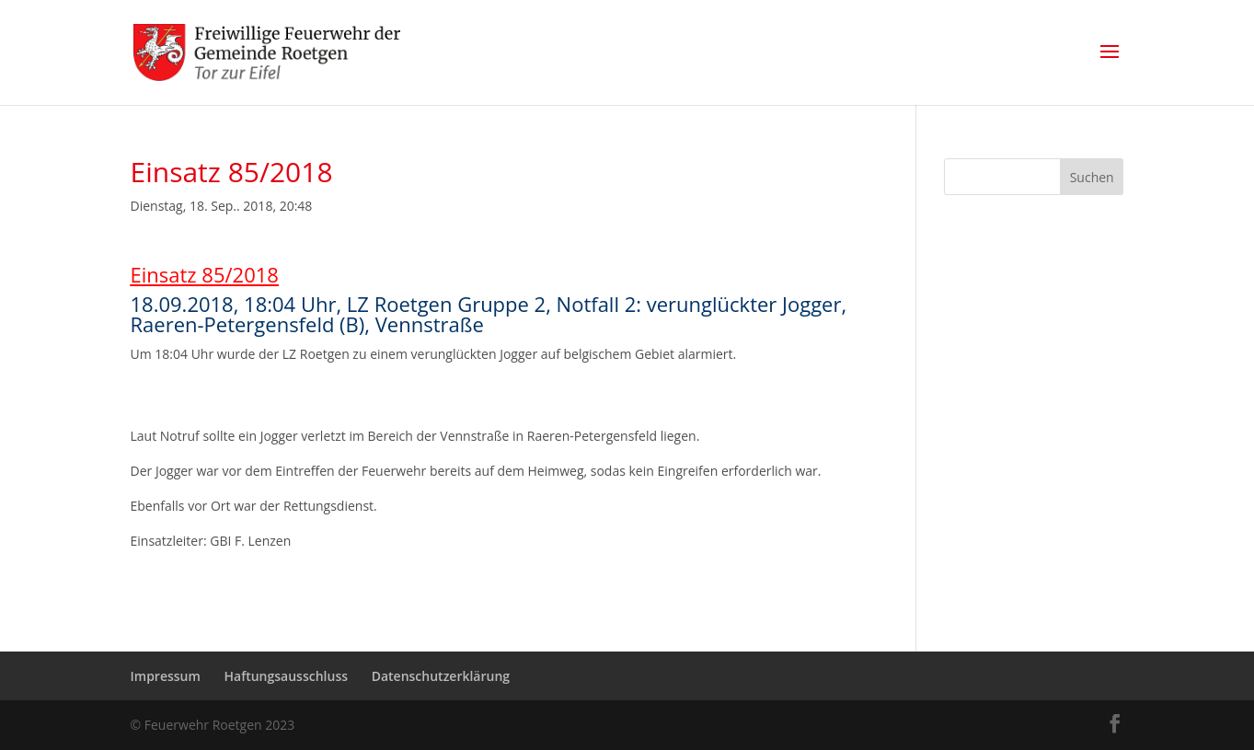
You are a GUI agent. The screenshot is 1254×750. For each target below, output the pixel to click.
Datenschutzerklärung (441, 676)
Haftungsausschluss (286, 676)
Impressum (166, 676)
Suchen (1092, 177)
